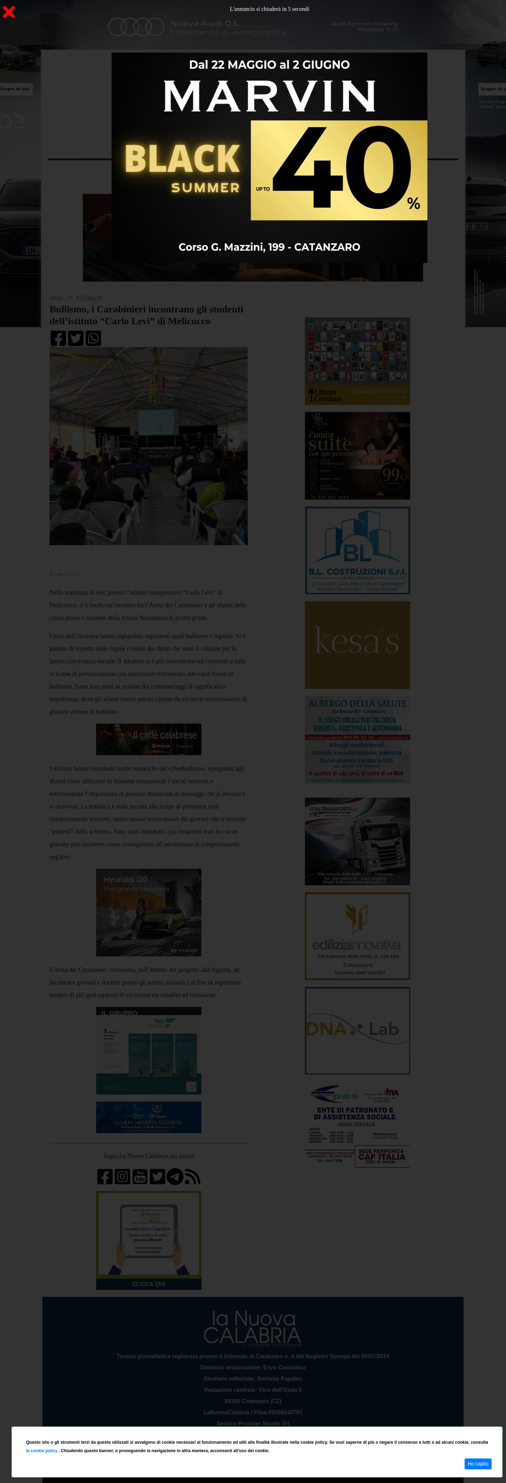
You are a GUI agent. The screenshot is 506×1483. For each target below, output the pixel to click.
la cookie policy (42, 1450)
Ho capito (478, 1464)
